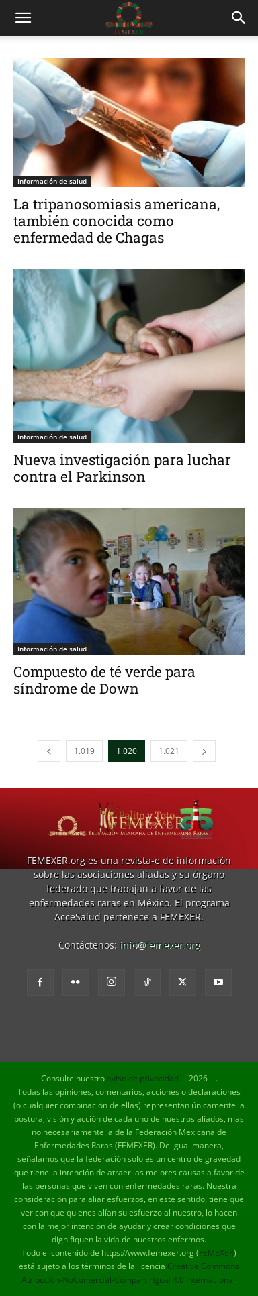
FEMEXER (216, 1252)
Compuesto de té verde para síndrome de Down (104, 680)
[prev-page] (49, 751)
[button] (22, 18)
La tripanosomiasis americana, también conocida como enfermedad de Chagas (116, 221)
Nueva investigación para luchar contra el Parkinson (122, 468)
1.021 (169, 751)
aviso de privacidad (143, 1078)
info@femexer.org (160, 944)
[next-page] (204, 751)
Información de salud (52, 181)
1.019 (84, 751)
